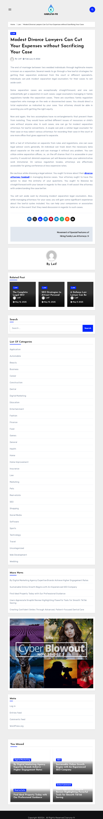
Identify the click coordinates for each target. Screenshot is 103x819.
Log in (13, 705)
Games (13, 435)
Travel (13, 541)
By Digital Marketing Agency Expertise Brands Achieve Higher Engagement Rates (49, 580)
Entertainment (17, 408)
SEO (12, 501)
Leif (20, 59)
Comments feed (17, 719)
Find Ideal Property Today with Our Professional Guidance (37, 593)
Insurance (14, 468)
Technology (15, 534)
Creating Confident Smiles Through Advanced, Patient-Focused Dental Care (47, 609)
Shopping (14, 508)
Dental (13, 388)
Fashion (13, 415)
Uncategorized (17, 547)
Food (12, 428)
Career (13, 375)
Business (14, 368)
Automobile (15, 355)
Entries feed (16, 712)
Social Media (16, 514)
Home (12, 455)
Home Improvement (19, 461)
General (13, 441)
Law (13, 33)
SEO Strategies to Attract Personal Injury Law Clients (51, 295)
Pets (12, 488)
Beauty (13, 362)
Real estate (15, 494)
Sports (13, 528)
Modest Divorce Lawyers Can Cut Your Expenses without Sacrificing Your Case (48, 46)
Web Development (18, 554)
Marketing (14, 481)
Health (13, 448)
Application (15, 349)
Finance (13, 422)
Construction (16, 382)
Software (14, 521)
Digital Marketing (18, 395)
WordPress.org (17, 725)
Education (15, 402)
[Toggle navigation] (10, 9)
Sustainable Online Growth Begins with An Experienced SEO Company (43, 586)
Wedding (14, 561)
